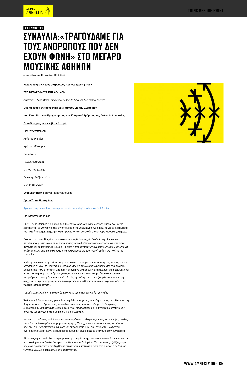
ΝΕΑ (26, 28)
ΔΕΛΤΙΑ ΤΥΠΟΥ (37, 28)
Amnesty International (38, 11)
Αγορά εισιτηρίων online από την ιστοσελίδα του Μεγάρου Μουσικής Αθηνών (66, 208)
